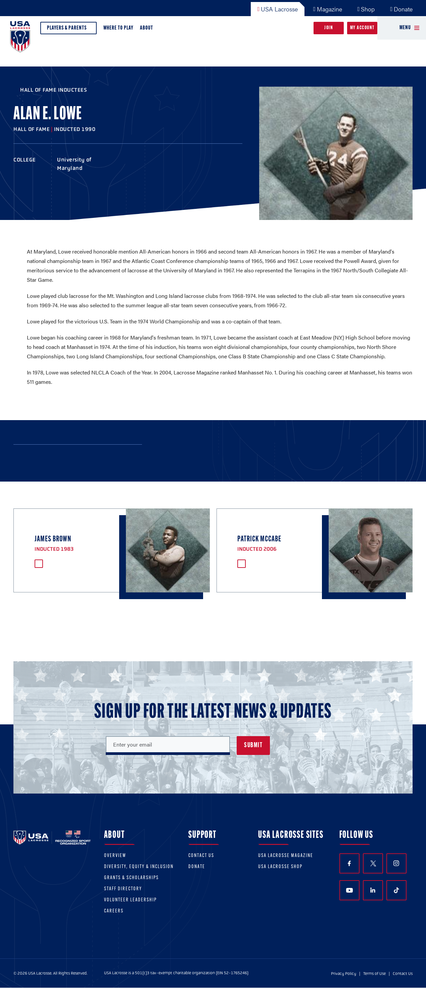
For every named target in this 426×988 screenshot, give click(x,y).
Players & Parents (68, 29)
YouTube (349, 890)
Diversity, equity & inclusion (139, 866)
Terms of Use (374, 973)
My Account (362, 28)
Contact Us (201, 855)
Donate (401, 9)
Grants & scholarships (131, 878)
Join (328, 28)
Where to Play (118, 28)
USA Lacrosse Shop (280, 866)
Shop (366, 9)
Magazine (327, 9)
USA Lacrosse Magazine (285, 855)
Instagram (396, 863)
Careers (114, 911)
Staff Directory (123, 889)
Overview (115, 855)
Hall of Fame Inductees (53, 90)
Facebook (349, 863)
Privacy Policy (343, 973)
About (148, 29)
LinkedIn (372, 890)
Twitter (373, 863)
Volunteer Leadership (130, 900)
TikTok (396, 890)
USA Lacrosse (277, 9)
